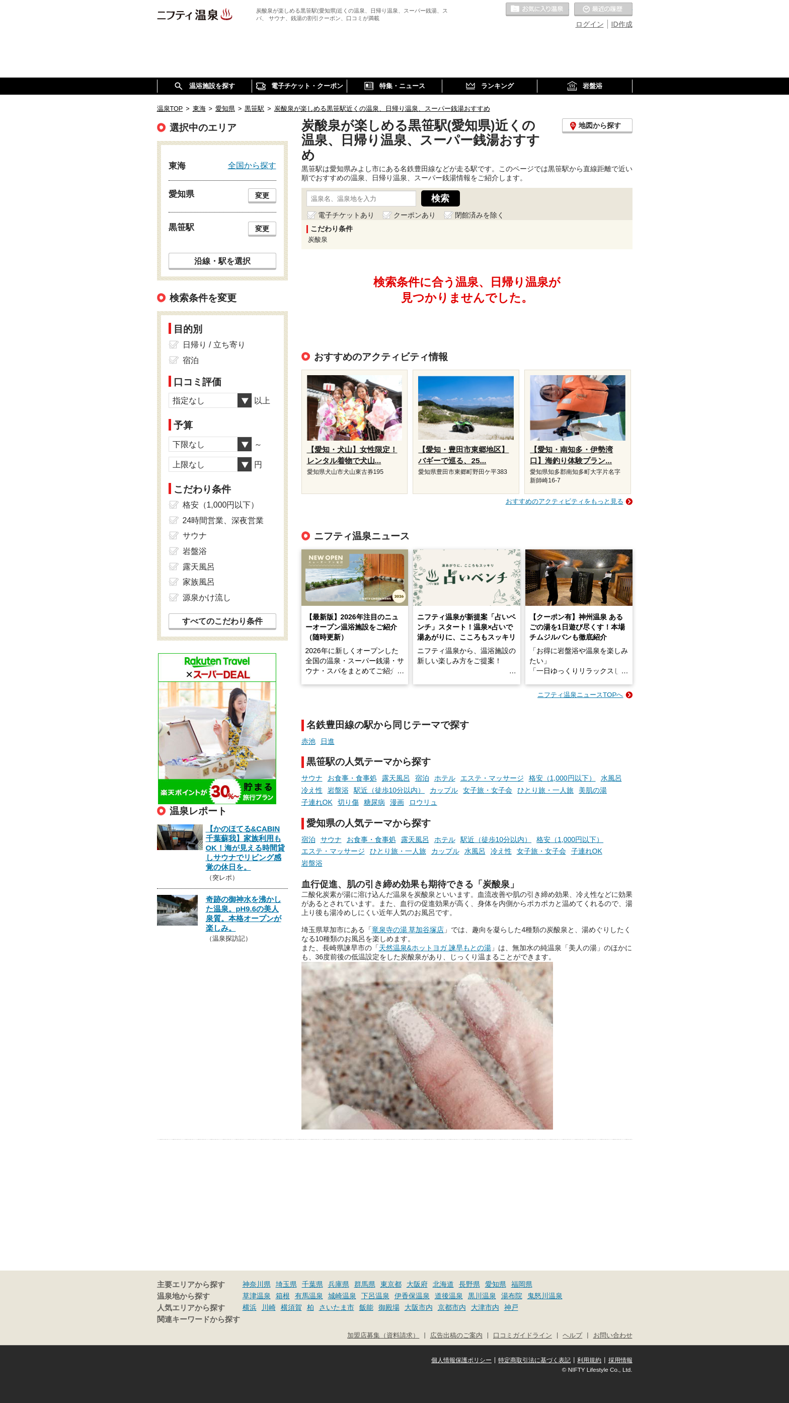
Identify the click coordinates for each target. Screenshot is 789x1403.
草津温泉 (257, 1296)
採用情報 (620, 1360)
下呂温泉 (375, 1296)
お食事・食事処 (352, 778)
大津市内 (485, 1307)
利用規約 (589, 1360)
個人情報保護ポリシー (461, 1360)
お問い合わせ (613, 1335)
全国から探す (252, 165)
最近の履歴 (603, 10)
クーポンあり (414, 215)
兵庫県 (338, 1284)
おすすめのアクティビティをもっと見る (564, 501)
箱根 (283, 1296)
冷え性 (312, 790)
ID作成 (622, 24)
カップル (444, 790)
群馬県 (364, 1284)
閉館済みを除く (479, 215)
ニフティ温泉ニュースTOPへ (580, 694)
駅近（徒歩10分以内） (389, 790)
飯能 (366, 1307)
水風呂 (611, 778)
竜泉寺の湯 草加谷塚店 (408, 930)
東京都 (391, 1284)
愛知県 (495, 1284)
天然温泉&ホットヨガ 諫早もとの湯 (435, 948)
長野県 (469, 1284)
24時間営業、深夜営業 (223, 520)
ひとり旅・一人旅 (545, 790)
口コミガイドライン (522, 1335)
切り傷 (348, 802)
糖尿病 (374, 802)
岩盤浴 (338, 790)
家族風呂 (199, 582)
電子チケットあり (346, 215)
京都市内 (452, 1307)
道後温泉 (449, 1296)
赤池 (308, 741)
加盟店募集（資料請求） (383, 1335)
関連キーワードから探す (198, 1319)
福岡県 (521, 1284)
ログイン (590, 24)
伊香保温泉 (412, 1296)
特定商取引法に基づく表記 (534, 1360)
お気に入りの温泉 (537, 10)
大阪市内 (419, 1307)
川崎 (269, 1307)
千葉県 (312, 1284)
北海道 (443, 1284)
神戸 (511, 1307)
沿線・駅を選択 (222, 260)
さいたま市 (336, 1307)
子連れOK (317, 802)
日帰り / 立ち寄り (214, 344)
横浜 (250, 1307)
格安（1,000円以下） (562, 778)
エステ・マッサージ (492, 778)
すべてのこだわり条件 (222, 621)
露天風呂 (396, 778)
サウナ (312, 778)
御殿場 (389, 1307)
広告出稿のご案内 (456, 1335)
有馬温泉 (309, 1296)
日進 (328, 741)
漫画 (397, 802)
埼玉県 (286, 1284)
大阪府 (417, 1284)
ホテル (444, 778)
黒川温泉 (482, 1296)
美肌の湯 (593, 790)
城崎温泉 (342, 1296)
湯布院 (511, 1296)
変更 (262, 195)
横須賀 (291, 1307)
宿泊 (422, 778)
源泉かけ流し (207, 597)
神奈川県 (257, 1284)
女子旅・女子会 (487, 790)
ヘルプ (572, 1335)
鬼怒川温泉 (545, 1296)
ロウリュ (423, 802)
